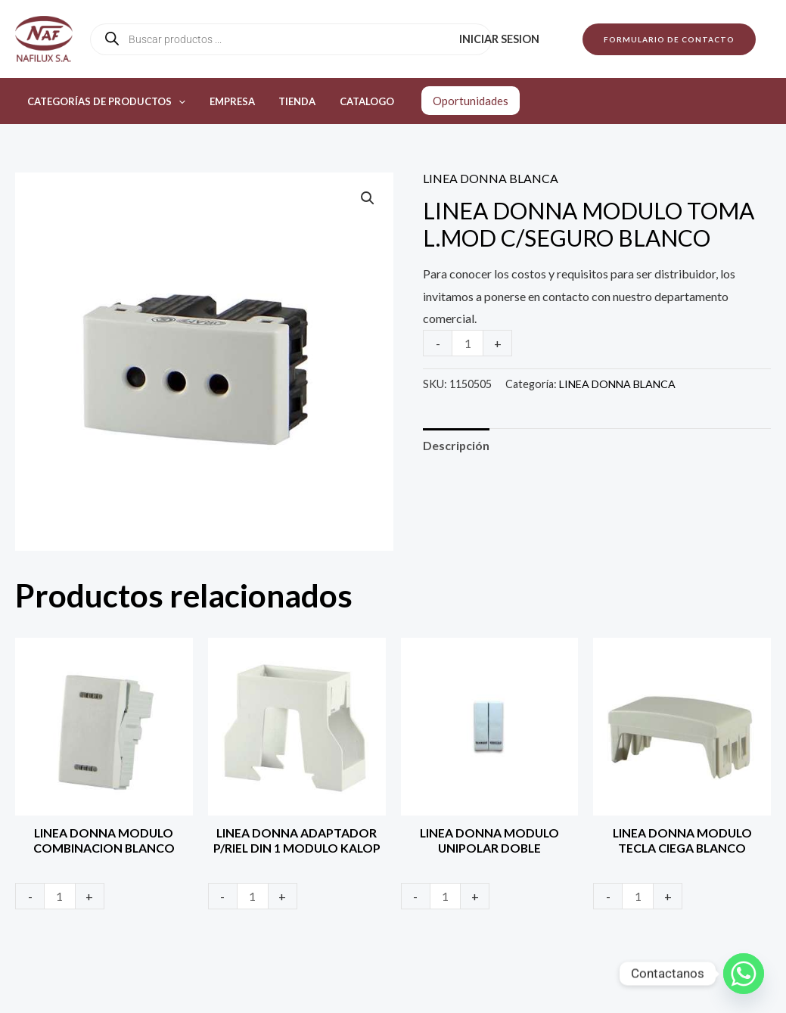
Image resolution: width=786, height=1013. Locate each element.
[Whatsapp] (743, 973)
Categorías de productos (104, 101)
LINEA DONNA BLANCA (490, 178)
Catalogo (352, 101)
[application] (176, 101)
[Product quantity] (467, 343)
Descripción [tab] (456, 445)
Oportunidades (453, 100)
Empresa (225, 101)
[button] (669, 39)
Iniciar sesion (501, 39)
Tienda (286, 101)
